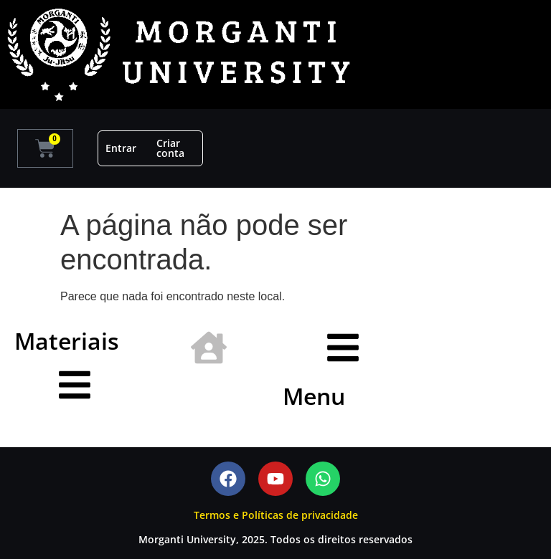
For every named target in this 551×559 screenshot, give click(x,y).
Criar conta (170, 148)
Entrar (120, 148)
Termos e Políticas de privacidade (276, 515)
